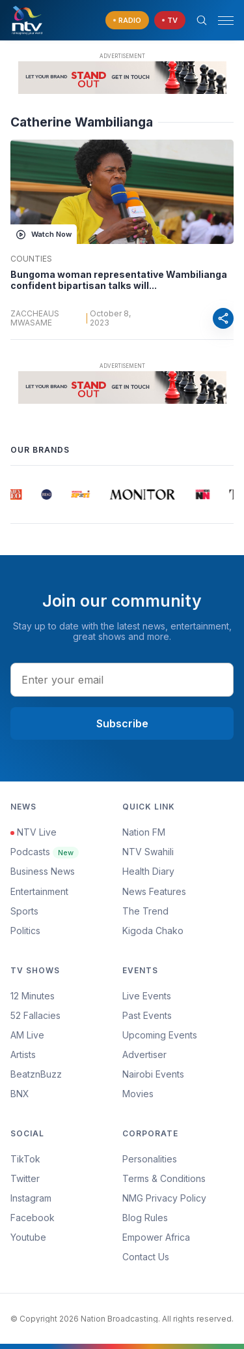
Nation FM (143, 832)
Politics (25, 930)
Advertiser (144, 1054)
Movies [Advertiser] (138, 1093)
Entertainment (39, 891)
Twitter (25, 1178)
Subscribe (122, 723)
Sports (24, 911)
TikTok (25, 1158)
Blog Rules (145, 1217)
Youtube (28, 1237)
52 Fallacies (35, 1015)
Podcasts (44, 851)
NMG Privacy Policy (164, 1198)
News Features (154, 891)
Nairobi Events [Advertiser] (153, 1074)
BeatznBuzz (36, 1074)
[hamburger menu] (226, 20)
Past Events (147, 1015)
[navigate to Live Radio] (127, 20)
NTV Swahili (148, 851)
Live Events (146, 995)
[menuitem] (178, 1074)
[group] (16, 494)
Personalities (149, 1158)
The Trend (145, 911)
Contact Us (145, 1256)
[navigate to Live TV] (169, 20)
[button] (221, 20)
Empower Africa (156, 1237)
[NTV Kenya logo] (26, 20)
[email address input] (122, 680)
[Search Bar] (202, 20)
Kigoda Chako (152, 930)
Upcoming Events (159, 1034)
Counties (31, 259)
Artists (23, 1054)
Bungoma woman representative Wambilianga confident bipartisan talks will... (118, 280)
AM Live (27, 1034)
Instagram (30, 1198)
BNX (19, 1093)
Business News (42, 871)
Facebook (32, 1217)
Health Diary (148, 871)
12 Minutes (32, 995)
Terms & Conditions (164, 1178)
